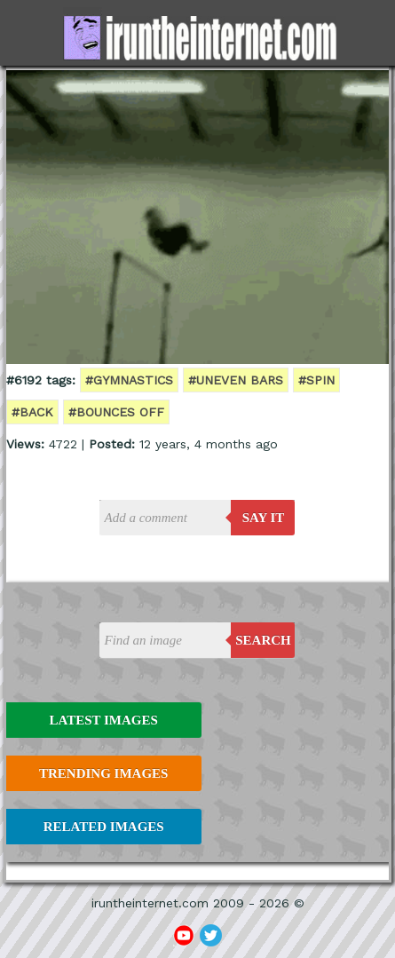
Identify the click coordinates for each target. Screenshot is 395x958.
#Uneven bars (235, 380)
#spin (316, 380)
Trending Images (103, 773)
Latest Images (103, 720)
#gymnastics (129, 380)
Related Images (103, 826)
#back (32, 412)
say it (263, 518)
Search (263, 640)
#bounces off (116, 412)
